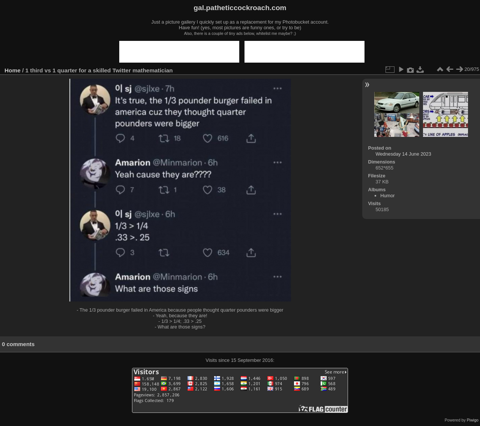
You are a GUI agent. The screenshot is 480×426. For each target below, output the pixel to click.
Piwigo (472, 420)
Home (12, 70)
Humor (387, 195)
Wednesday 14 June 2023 (403, 154)
